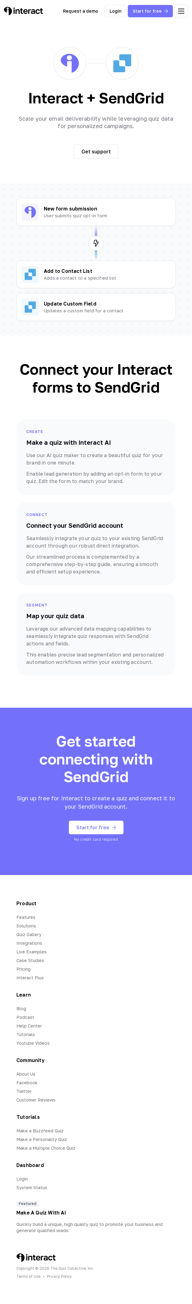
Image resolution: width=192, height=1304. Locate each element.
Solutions (26, 925)
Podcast (25, 1017)
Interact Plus (30, 977)
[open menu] (181, 11)
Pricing (23, 969)
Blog (21, 1008)
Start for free (150, 11)
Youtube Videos (33, 1043)
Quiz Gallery (28, 934)
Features (25, 917)
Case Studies (30, 960)
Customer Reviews (36, 1099)
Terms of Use (28, 1276)
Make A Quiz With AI (41, 1213)
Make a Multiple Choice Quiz (45, 1148)
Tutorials (25, 1034)
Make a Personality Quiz (41, 1139)
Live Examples (31, 951)
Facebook (27, 1082)
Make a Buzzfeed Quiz (40, 1130)
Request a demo (80, 11)
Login (115, 11)
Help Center (29, 1025)
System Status (31, 1187)
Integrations (29, 943)
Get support (96, 151)
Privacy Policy (59, 1276)
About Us (25, 1074)
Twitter (23, 1091)
